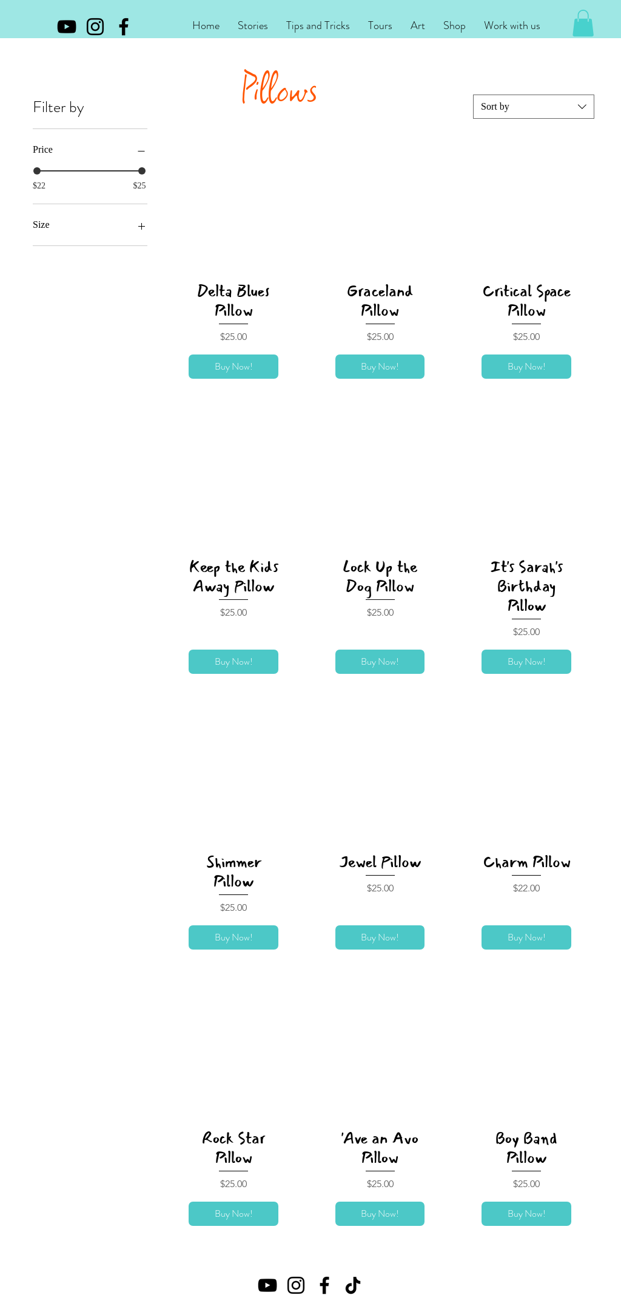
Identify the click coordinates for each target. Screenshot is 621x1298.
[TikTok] (352, 1285)
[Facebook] (123, 26)
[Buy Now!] (233, 366)
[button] (253, 25)
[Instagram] (95, 26)
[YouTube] (66, 26)
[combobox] (533, 107)
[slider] (37, 171)
